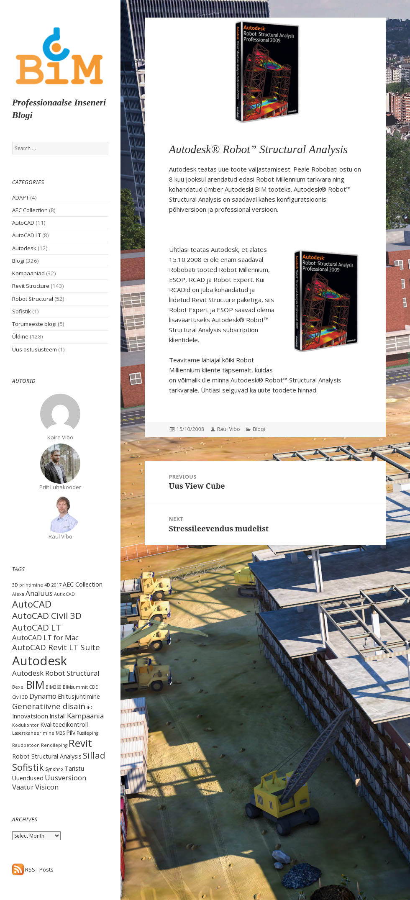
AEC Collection (30, 210)
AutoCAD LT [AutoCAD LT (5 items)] (36, 627)
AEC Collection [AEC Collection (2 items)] (82, 584)
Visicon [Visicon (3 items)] (47, 787)
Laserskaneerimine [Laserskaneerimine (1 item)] (33, 733)
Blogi (18, 260)
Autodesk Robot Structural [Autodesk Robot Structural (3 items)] (56, 673)
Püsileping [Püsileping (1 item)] (87, 733)
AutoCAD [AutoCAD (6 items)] (31, 603)
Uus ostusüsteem (34, 349)
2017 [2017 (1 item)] (56, 585)
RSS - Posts (33, 869)
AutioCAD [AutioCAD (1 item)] (64, 594)
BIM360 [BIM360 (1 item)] (54, 687)
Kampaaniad (28, 273)
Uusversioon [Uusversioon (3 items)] (65, 777)
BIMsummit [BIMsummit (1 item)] (75, 687)
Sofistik (21, 311)
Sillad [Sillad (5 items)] (94, 755)
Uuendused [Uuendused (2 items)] (28, 778)
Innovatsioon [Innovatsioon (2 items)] (30, 716)
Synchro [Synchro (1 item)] (54, 769)
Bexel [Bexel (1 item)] (18, 687)
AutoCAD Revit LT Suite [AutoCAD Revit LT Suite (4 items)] (56, 647)
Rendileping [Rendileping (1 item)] (54, 745)
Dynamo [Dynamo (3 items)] (42, 696)
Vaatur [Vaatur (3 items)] (23, 787)
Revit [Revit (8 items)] (80, 743)
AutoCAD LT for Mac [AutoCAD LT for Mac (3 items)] (45, 637)
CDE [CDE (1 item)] (93, 687)
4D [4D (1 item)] (47, 585)
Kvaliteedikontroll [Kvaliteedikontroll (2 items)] (64, 724)
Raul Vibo (228, 429)
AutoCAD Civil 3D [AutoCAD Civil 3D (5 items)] (47, 615)
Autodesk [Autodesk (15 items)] (39, 660)
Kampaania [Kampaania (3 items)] (85, 716)
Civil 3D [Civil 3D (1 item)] (20, 697)
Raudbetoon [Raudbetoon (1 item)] (26, 745)
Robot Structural (32, 299)
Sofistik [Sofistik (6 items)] (28, 767)
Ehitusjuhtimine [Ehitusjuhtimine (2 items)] (79, 696)
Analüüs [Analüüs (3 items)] (39, 593)
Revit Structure (30, 286)
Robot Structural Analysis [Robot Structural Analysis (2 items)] (47, 756)
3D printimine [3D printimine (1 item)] (27, 585)
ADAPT (20, 197)
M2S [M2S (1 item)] (60, 733)
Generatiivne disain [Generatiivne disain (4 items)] (48, 706)
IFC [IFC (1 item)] (90, 707)
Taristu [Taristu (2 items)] (74, 768)
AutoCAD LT (26, 235)
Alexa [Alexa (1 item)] (18, 594)
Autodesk (24, 248)
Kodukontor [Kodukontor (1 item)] (25, 725)
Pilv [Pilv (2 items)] (70, 732)
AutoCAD (23, 222)
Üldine (20, 336)
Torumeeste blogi (34, 324)
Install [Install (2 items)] (57, 716)
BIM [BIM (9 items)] (35, 684)
